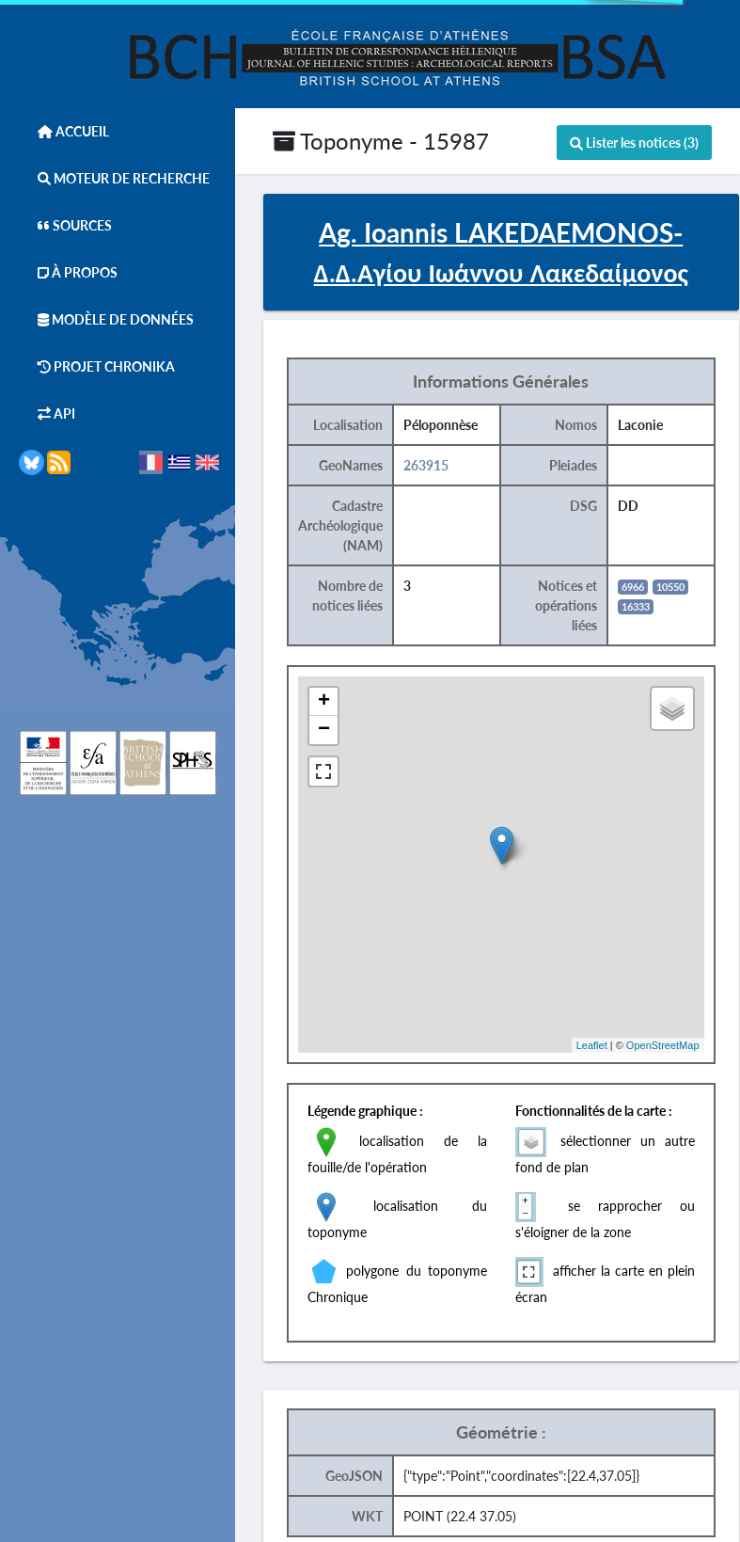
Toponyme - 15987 (381, 140)
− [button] (324, 730)
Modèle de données (106, 319)
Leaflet (591, 1045)
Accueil (64, 131)
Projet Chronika (97, 366)
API (47, 413)
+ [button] (324, 702)
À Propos (68, 272)
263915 (426, 465)
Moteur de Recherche (114, 178)
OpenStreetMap (663, 1045)
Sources (65, 225)
